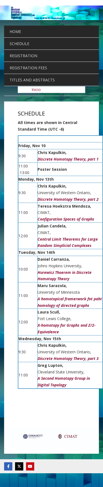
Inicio (36, 89)
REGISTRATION (23, 55)
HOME (15, 31)
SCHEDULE (19, 43)
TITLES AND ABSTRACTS (32, 79)
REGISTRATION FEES (28, 67)
